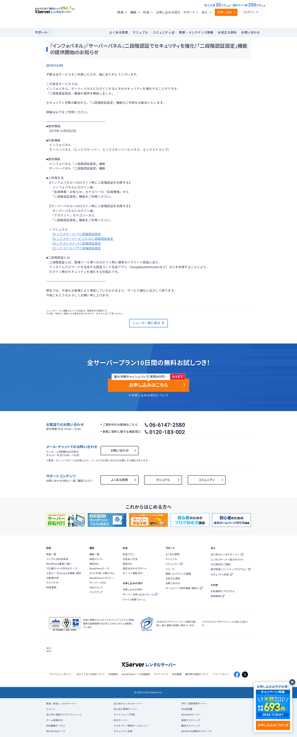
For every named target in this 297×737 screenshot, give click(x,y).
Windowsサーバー (191, 714)
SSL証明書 (186, 709)
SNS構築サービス (55, 726)
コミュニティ (162, 32)
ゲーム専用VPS (54, 720)
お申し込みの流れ (168, 20)
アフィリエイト (221, 674)
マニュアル (140, 32)
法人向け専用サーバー (125, 709)
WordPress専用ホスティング (196, 731)
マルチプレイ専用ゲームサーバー (131, 726)
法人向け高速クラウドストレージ (64, 714)
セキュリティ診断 (123, 731)
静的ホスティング (190, 726)
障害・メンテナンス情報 (196, 32)
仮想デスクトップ (190, 720)
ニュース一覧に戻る (149, 323)
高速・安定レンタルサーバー (61, 703)
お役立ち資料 (227, 32)
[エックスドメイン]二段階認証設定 (76, 243)
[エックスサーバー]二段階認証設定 (76, 234)
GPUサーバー (121, 720)
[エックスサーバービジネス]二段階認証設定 (82, 239)
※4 (263, 14)
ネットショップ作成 (124, 714)
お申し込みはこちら (273, 725)
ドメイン (51, 709)
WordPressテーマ (55, 731)
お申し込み (224, 20)
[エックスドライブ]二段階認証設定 (76, 248)
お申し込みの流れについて (150, 395)
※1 (77, 15)
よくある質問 (118, 32)
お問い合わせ (250, 32)
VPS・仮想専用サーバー (194, 703)
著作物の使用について (197, 674)
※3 (228, 14)
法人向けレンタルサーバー (128, 703)
